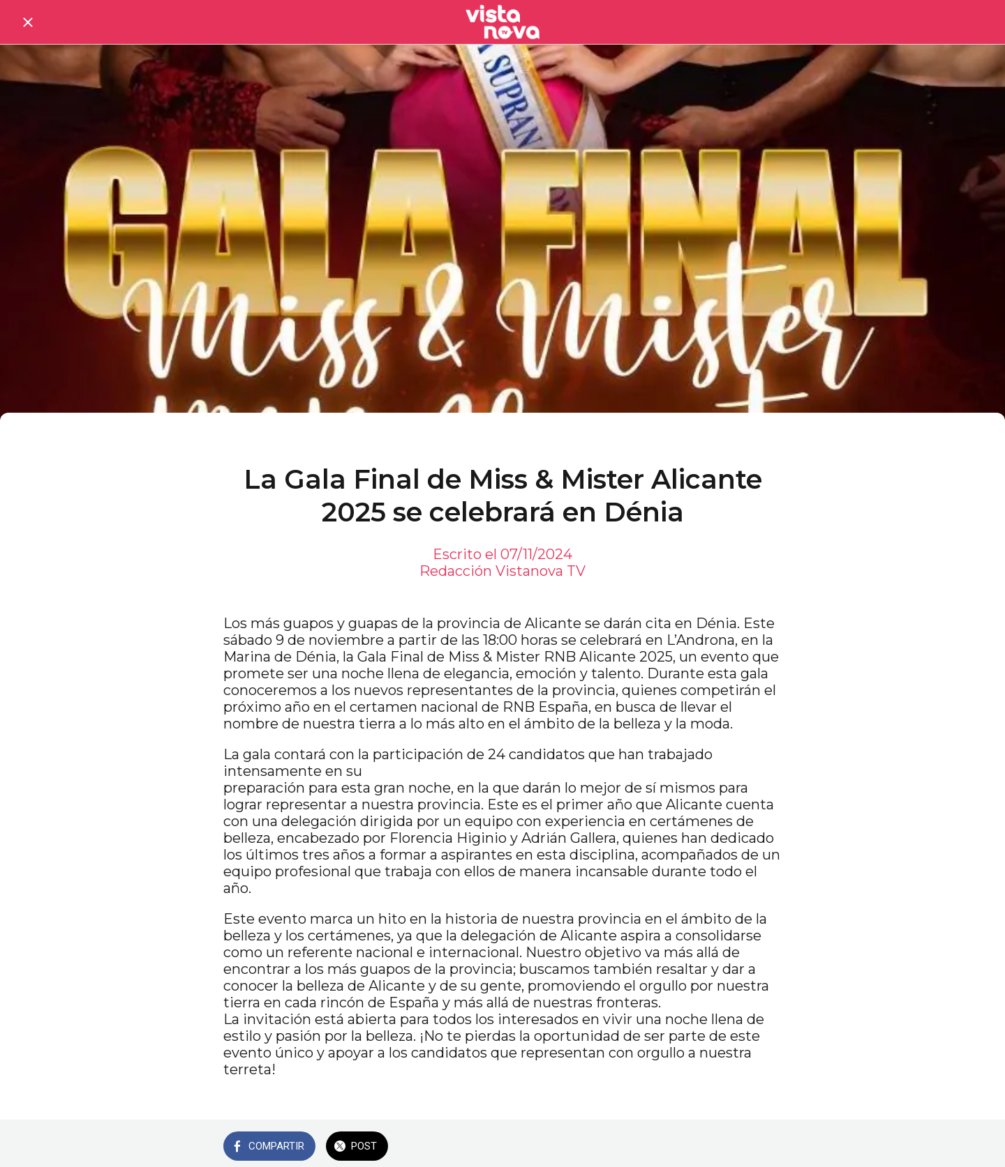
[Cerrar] (28, 22)
